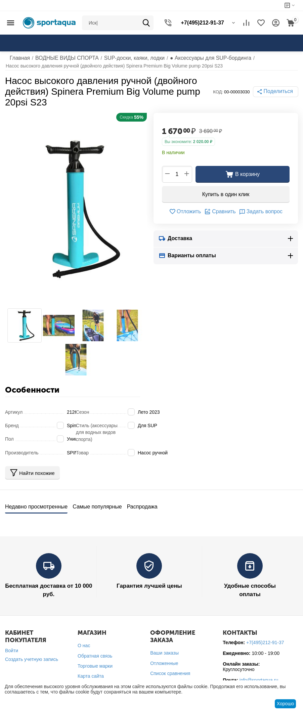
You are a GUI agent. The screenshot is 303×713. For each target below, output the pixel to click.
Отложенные (164, 660)
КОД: (221, 91)
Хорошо (285, 703)
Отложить (188, 211)
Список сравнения (170, 670)
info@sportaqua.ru (259, 677)
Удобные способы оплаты (250, 583)
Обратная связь (95, 652)
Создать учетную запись (31, 656)
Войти (11, 647)
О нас (84, 642)
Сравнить (220, 211)
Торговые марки (95, 662)
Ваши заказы (164, 650)
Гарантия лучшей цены (149, 583)
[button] (277, 92)
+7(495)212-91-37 (265, 639)
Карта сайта (91, 673)
